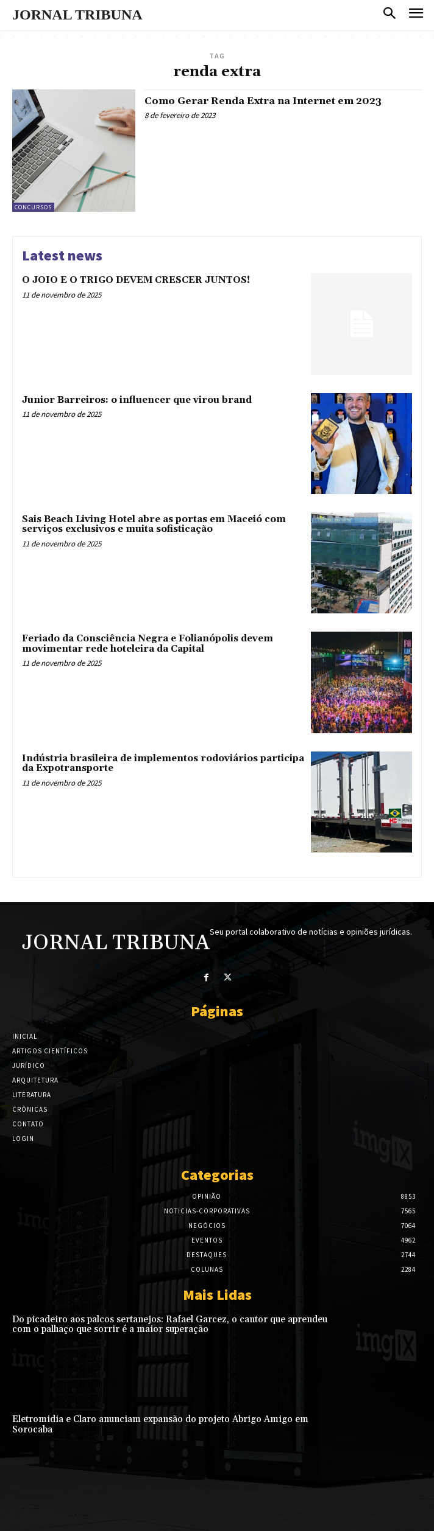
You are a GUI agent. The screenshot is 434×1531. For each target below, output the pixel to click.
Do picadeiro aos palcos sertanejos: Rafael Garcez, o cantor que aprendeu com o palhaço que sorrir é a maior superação (169, 1325)
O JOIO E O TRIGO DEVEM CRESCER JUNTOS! (136, 280)
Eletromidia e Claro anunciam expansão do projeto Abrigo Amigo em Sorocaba (160, 1424)
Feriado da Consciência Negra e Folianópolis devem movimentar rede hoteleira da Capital (147, 644)
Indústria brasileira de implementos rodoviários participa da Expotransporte (163, 764)
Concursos (33, 207)
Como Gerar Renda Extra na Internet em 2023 (263, 101)
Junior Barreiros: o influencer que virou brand (137, 400)
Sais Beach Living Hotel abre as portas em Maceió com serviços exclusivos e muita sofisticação (154, 524)
